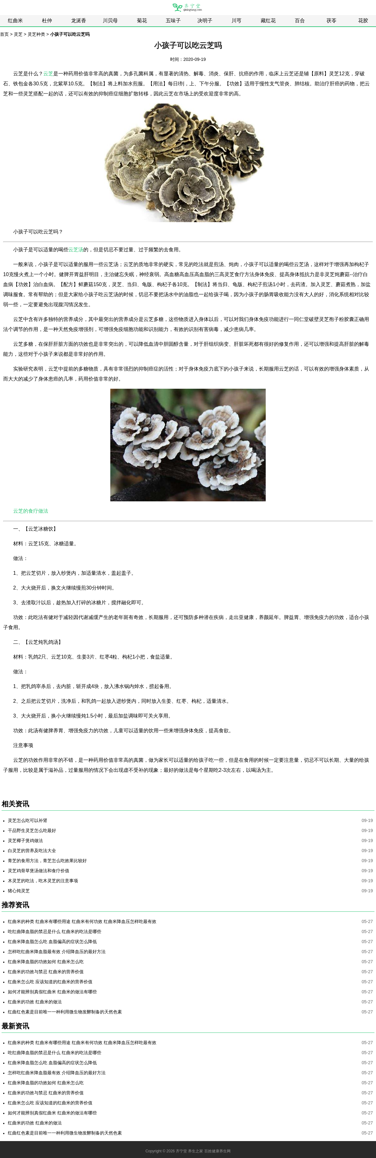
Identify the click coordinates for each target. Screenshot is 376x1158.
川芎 (237, 20)
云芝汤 (75, 249)
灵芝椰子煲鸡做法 (25, 840)
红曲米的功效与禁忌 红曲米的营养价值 (46, 971)
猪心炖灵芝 (19, 890)
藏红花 (268, 20)
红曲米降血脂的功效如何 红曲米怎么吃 (46, 961)
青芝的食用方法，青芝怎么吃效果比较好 (47, 860)
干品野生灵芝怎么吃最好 (32, 830)
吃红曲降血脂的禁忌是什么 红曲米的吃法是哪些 (54, 931)
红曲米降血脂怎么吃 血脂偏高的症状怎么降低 (52, 941)
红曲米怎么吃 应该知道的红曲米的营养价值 (50, 981)
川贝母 (110, 20)
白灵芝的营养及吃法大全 (32, 850)
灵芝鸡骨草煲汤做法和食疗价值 (38, 870)
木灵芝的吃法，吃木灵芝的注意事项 (43, 880)
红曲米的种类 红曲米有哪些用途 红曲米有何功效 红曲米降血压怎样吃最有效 (82, 921)
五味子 (173, 20)
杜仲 (47, 20)
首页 (4, 34)
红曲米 (15, 20)
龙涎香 (78, 20)
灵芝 (18, 34)
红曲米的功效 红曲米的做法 (35, 1001)
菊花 (142, 20)
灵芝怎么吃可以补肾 (27, 820)
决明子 (204, 20)
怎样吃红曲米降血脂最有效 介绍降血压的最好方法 (57, 951)
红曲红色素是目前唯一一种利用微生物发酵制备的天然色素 (65, 1011)
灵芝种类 (36, 34)
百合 (300, 20)
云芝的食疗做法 (30, 511)
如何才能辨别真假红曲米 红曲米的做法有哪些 (52, 991)
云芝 (48, 73)
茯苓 (331, 20)
